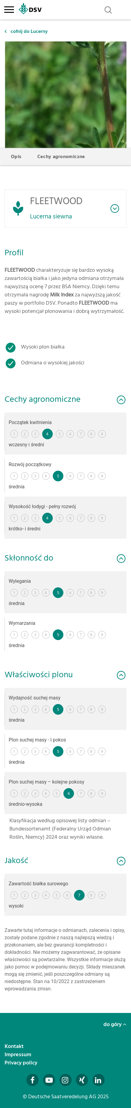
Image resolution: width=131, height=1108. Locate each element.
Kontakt (15, 1046)
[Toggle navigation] (9, 8)
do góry (114, 1024)
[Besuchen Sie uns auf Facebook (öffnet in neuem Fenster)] (32, 1080)
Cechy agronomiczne (61, 156)
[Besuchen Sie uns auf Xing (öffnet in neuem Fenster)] (82, 1080)
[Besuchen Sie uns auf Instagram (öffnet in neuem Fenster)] (65, 1080)
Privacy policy (22, 1062)
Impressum (18, 1054)
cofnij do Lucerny (26, 31)
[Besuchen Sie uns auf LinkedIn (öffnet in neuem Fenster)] (98, 1080)
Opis (16, 156)
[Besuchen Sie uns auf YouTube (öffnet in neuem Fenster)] (49, 1080)
